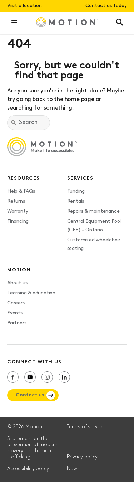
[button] (14, 22)
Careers (16, 303)
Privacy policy (82, 457)
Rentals (75, 201)
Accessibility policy (28, 469)
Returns (16, 201)
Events (15, 313)
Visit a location (24, 6)
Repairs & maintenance (93, 211)
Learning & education (31, 293)
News (73, 469)
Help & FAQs (21, 191)
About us (17, 283)
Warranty (17, 211)
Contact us (30, 395)
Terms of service (85, 427)
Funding (76, 191)
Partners (16, 323)
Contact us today (106, 6)
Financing (18, 221)
